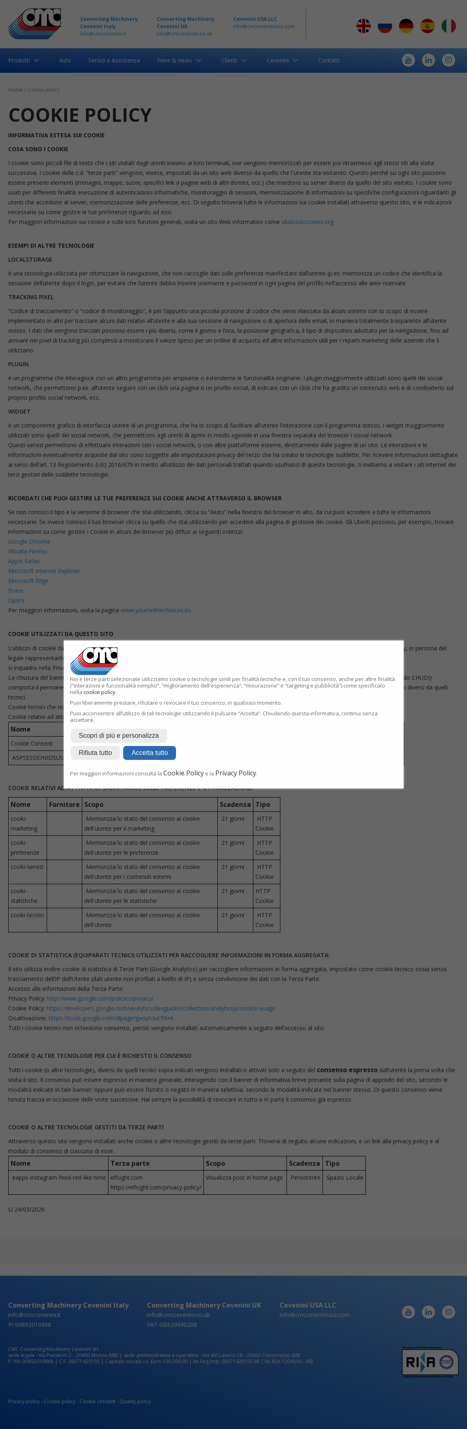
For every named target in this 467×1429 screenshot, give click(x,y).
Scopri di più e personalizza (119, 735)
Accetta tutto (149, 752)
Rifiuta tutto (95, 752)
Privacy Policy (235, 772)
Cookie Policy (183, 772)
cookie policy (99, 692)
